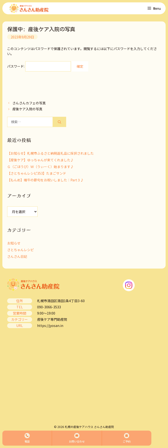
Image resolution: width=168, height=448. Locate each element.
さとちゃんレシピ (20, 249)
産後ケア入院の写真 (27, 109)
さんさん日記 (17, 256)
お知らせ (13, 243)
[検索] (59, 122)
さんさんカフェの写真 (29, 103)
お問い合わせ (77, 438)
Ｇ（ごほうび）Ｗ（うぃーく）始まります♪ (40, 166)
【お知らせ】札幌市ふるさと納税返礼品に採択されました (50, 153)
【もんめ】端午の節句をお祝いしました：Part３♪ (45, 180)
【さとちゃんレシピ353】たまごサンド (36, 173)
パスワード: (39, 66)
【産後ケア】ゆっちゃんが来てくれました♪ (40, 160)
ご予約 (127, 438)
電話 (27, 438)
